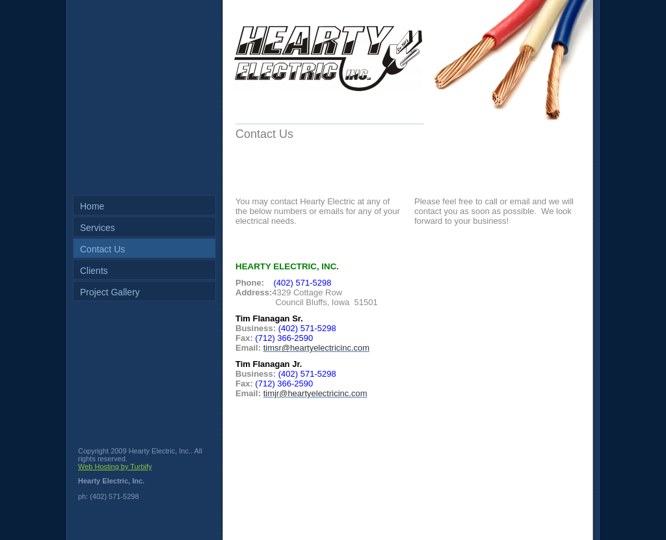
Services (97, 228)
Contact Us (102, 249)
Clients (94, 270)
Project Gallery (110, 292)
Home (92, 206)
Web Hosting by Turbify (115, 466)
